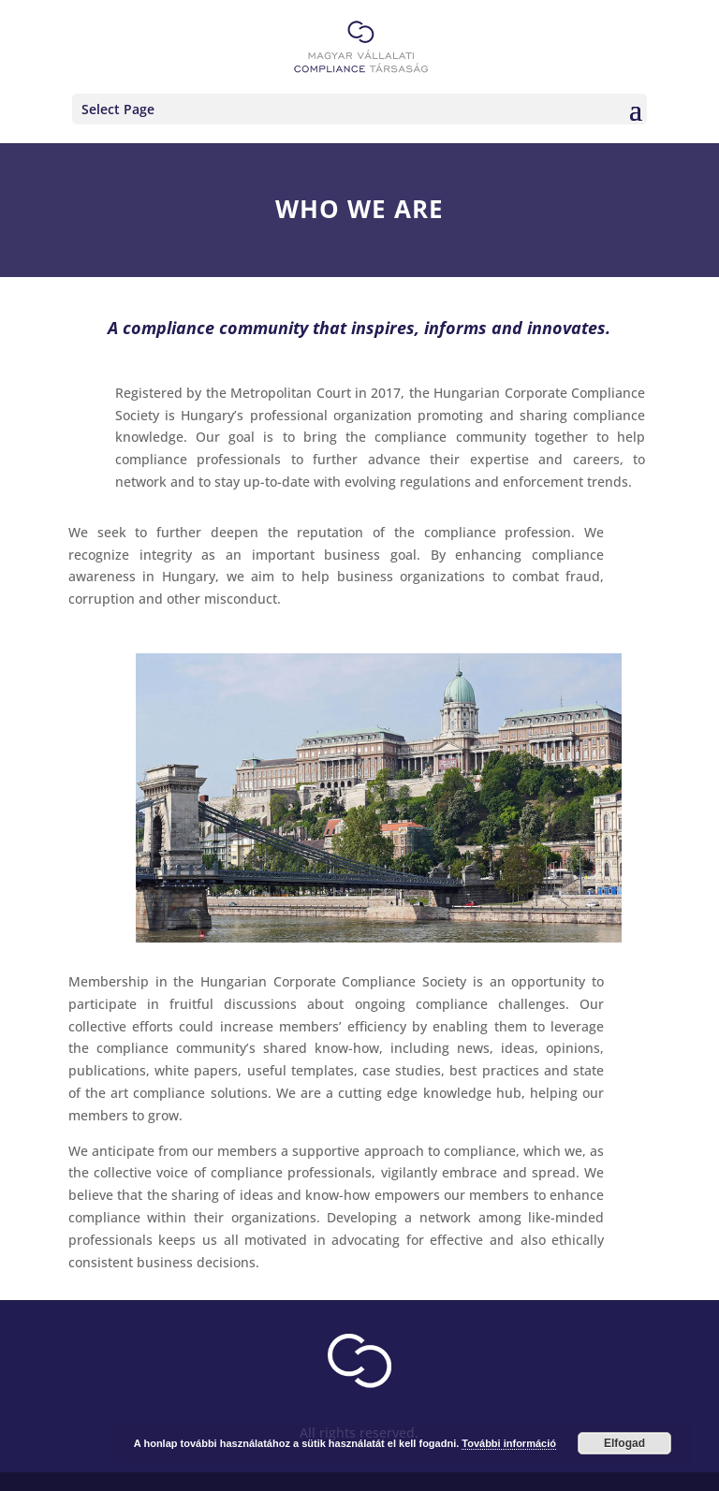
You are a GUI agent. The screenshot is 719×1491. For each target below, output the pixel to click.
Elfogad (624, 1443)
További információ (509, 1443)
